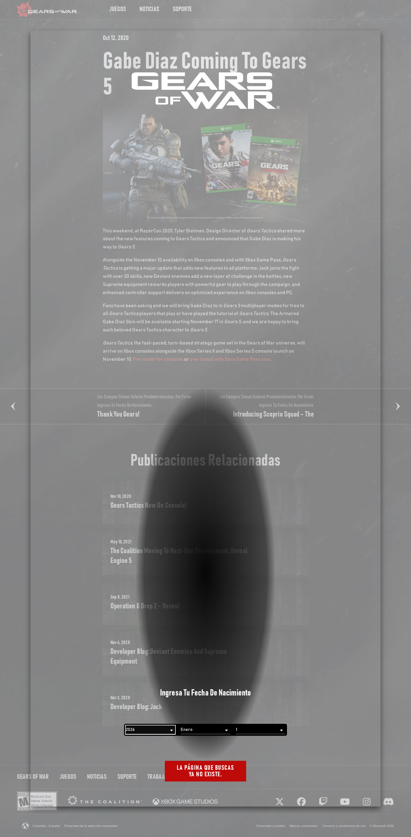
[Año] (150, 729)
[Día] (260, 729)
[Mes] (205, 729)
